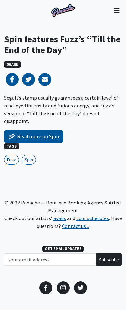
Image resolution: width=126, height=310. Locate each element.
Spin (29, 159)
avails (59, 218)
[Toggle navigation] (117, 10)
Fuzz (11, 159)
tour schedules (92, 218)
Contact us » (75, 226)
